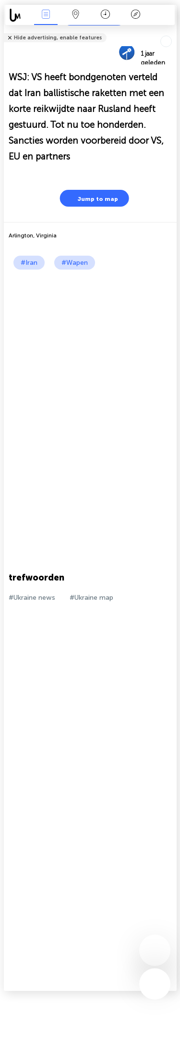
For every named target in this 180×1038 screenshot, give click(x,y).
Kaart (76, 15)
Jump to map (91, 198)
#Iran (29, 263)
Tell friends (172, 31)
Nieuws (45, 15)
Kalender (105, 15)
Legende (135, 15)
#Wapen (74, 263)
